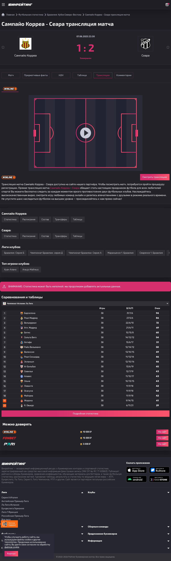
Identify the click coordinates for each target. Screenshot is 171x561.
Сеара (75, 188)
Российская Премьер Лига (15, 516)
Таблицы (77, 219)
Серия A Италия (10, 497)
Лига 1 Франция (10, 512)
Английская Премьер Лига (15, 501)
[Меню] (3, 4)
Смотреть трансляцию (154, 177)
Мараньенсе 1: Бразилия (121, 253)
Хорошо (11, 553)
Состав (45, 219)
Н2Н (61, 75)
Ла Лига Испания (10, 505)
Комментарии (123, 75)
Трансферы (61, 219)
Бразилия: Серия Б (14, 253)
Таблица (82, 75)
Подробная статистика (85, 413)
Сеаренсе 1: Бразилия (151, 253)
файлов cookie (12, 547)
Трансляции (103, 75)
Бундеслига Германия (13, 508)
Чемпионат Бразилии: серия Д (46, 253)
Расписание (28, 219)
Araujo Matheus (30, 269)
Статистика (10, 219)
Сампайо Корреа (60, 188)
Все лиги (6, 519)
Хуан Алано (10, 269)
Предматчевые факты (36, 75)
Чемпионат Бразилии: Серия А (85, 253)
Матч (11, 75)
